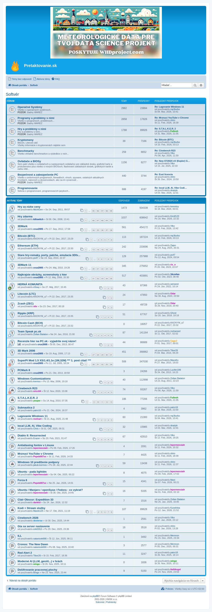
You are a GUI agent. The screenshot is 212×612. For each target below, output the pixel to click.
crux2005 (38, 229)
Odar (173, 293)
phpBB (95, 596)
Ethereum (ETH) (28, 245)
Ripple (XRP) (26, 313)
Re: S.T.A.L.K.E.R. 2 (165, 128)
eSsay (36, 287)
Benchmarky (26, 150)
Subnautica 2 (26, 407)
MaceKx (174, 360)
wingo (36, 564)
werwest (174, 284)
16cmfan (174, 274)
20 (93, 268)
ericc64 (37, 391)
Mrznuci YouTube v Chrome (35, 453)
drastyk (173, 190)
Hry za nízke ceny (29, 206)
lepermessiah (40, 448)
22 (102, 268)
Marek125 (38, 511)
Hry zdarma (25, 216)
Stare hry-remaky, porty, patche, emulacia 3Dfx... (49, 255)
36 (102, 230)
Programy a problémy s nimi (36, 118)
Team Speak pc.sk (29, 331)
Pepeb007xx (39, 456)
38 (111, 230)
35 (98, 230)
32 (98, 278)
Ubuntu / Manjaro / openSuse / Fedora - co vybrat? (50, 489)
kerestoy (174, 206)
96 (98, 211)
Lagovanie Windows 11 (33, 416)
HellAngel (175, 569)
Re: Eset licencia (164, 174)
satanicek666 (40, 538)
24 (111, 268)
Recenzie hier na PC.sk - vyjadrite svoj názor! (47, 341)
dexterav (37, 520)
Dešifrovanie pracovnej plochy (37, 569)
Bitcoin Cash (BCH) (30, 323)
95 (93, 211)
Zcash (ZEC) (26, 303)
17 (111, 249)
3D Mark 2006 (26, 350)
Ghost (173, 313)
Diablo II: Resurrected (32, 435)
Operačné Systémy (30, 107)
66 (93, 220)
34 (93, 230)
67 (98, 220)
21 (98, 268)
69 (107, 220)
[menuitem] (20, 79)
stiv (35, 306)
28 (98, 354)
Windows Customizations (34, 378)
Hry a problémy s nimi (32, 129)
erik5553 (37, 529)
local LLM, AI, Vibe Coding (35, 425)
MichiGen (38, 209)
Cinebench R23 (27, 388)
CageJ (173, 341)
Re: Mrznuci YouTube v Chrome (172, 117)
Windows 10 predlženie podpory (38, 462)
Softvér (12, 94)
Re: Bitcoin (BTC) (164, 139)
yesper (36, 400)
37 (107, 230)
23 (107, 268)
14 (98, 249)
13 (93, 249)
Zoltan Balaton (40, 334)
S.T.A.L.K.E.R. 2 (28, 397)
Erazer (36, 438)
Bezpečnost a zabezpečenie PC (38, 174)
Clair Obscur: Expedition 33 (35, 499)
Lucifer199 (175, 370)
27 (93, 354)
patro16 (37, 410)
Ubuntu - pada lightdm (32, 471)
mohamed (175, 331)
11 (102, 402)
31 (93, 278)
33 (102, 278)
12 (107, 402)
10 (98, 402)
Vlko (172, 153)
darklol (37, 502)
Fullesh (174, 131)
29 (102, 354)
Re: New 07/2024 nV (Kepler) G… (172, 161)
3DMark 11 (24, 264)
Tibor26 (174, 350)
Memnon (174, 535)
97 (102, 211)
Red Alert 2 (25, 552)
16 (107, 249)
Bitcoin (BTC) (26, 235)
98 (107, 211)
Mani (172, 480)
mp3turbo (175, 109)
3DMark (23, 226)
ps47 (35, 258)
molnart (37, 419)
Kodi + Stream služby (31, 508)
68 (102, 220)
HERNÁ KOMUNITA (30, 284)
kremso (37, 381)
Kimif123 (174, 216)
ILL (20, 535)
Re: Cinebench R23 (165, 150)
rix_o (173, 264)
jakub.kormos (40, 465)
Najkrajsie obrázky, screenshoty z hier (42, 274)
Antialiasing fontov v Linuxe (36, 445)
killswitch (38, 219)
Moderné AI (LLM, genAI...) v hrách (40, 561)
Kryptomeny (26, 139)
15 (102, 249)
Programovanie (27, 188)
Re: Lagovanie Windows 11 (169, 106)
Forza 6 (22, 480)
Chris (36, 428)
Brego (36, 572)
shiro (172, 120)
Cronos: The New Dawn (33, 544)
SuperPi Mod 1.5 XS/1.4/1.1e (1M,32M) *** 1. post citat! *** (54, 360)
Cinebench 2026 (28, 517)
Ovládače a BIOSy (29, 161)
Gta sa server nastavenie (34, 526)
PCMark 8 (24, 370)
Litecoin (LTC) (27, 293)
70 (111, 220)
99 (111, 211)
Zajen (173, 245)
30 (107, 354)
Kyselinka (175, 508)
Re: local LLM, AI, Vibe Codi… (171, 188)
